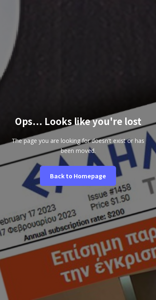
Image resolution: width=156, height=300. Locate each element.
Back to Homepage (78, 176)
